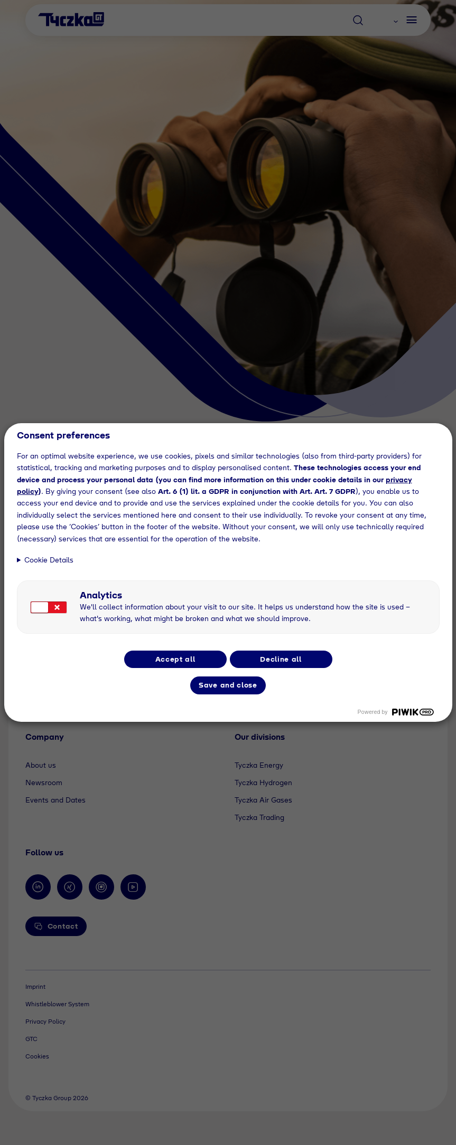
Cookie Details (48, 560)
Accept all (175, 659)
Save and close (228, 685)
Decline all (281, 659)
